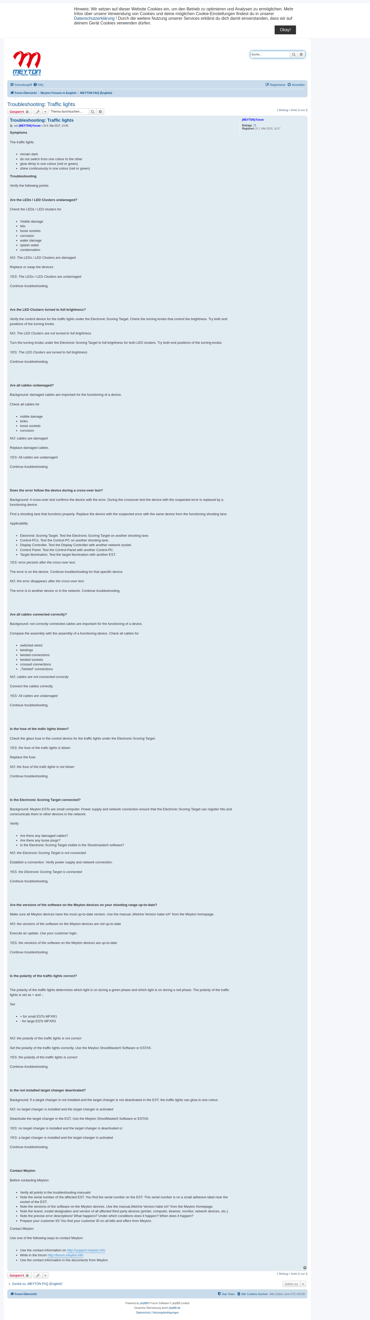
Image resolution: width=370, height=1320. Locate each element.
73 (254, 125)
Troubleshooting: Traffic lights (41, 104)
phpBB (144, 1303)
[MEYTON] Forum (253, 119)
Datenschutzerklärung (94, 18)
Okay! (285, 30)
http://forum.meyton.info (65, 1255)
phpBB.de (174, 1307)
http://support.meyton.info (86, 1250)
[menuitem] (38, 85)
